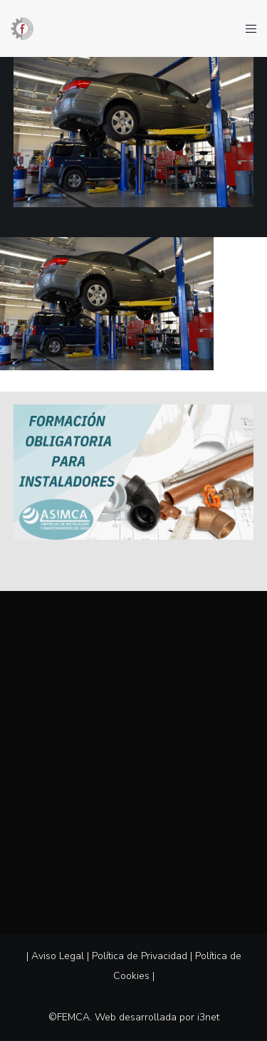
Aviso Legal (57, 956)
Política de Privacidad (139, 956)
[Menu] (246, 28)
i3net (208, 1017)
